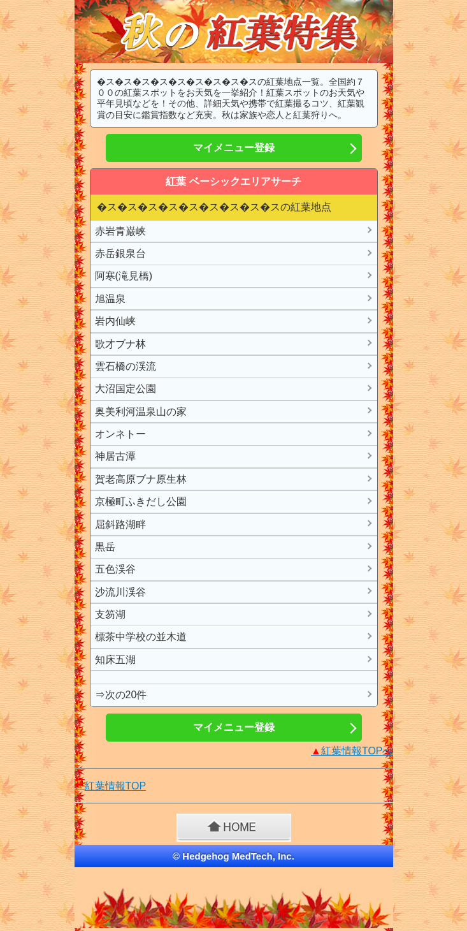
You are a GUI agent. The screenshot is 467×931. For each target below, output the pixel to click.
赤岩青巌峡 (120, 231)
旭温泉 (110, 298)
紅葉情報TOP (116, 786)
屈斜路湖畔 (120, 524)
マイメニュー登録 (234, 147)
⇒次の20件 (121, 694)
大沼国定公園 (125, 388)
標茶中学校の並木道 (141, 636)
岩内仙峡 (115, 321)
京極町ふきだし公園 (141, 501)
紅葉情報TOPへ (351, 750)
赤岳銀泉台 (120, 253)
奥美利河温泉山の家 (141, 411)
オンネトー (120, 434)
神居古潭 (115, 456)
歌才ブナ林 (120, 344)
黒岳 (105, 546)
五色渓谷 (115, 569)
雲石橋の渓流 (125, 366)
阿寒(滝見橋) (124, 275)
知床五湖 (115, 659)
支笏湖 (110, 614)
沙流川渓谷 (120, 592)
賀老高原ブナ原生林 (141, 479)
